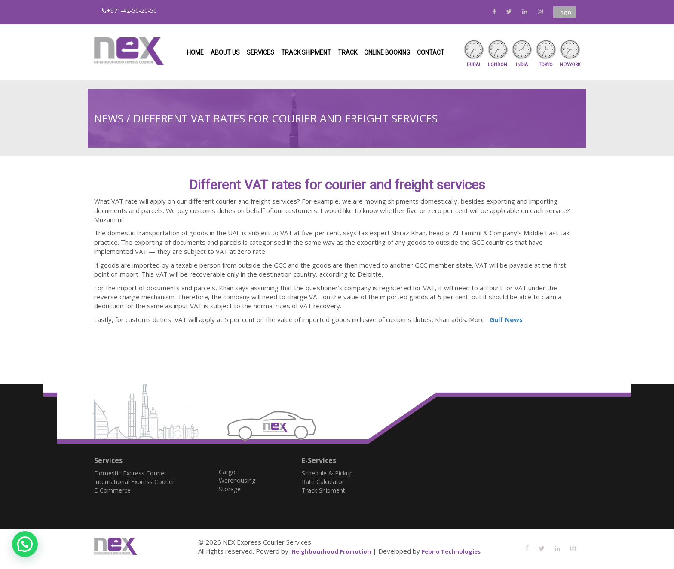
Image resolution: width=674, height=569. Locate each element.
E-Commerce (112, 490)
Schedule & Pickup (327, 473)
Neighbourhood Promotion (331, 551)
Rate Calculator (323, 482)
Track (347, 52)
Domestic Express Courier (130, 473)
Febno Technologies (451, 551)
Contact (430, 52)
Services (260, 52)
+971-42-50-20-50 (129, 10)
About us (225, 52)
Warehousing (237, 480)
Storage (230, 489)
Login (564, 12)
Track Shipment (306, 52)
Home (195, 52)
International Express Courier (134, 482)
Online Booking (387, 52)
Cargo (227, 472)
